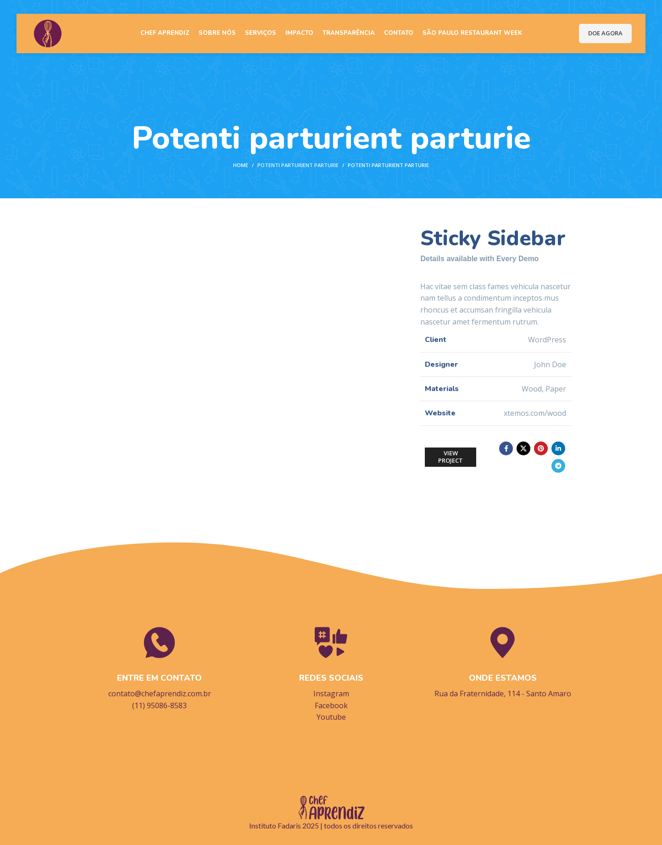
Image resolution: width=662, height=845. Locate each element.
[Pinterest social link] (541, 448)
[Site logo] (46, 31)
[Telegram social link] (558, 466)
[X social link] (523, 448)
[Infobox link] (160, 668)
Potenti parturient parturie (298, 165)
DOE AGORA (605, 32)
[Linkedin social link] (558, 448)
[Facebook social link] (506, 448)
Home (240, 165)
